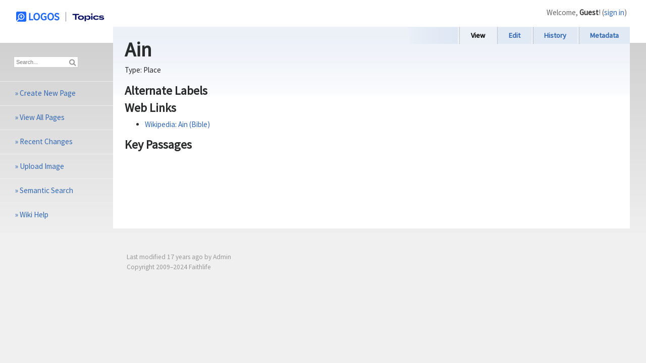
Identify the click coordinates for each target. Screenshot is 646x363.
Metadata (604, 35)
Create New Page (48, 93)
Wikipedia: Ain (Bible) (177, 124)
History (555, 35)
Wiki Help (34, 214)
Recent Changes (46, 141)
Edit (514, 35)
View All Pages (42, 117)
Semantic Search (46, 190)
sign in (614, 12)
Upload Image (42, 166)
